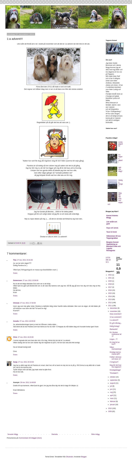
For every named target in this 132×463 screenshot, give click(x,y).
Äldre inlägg (95, 434)
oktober (113, 377)
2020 (110, 281)
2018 (110, 284)
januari (112, 405)
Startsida (54, 434)
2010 (110, 408)
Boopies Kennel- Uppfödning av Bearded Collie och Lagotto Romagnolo (113, 246)
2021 (110, 278)
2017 (110, 287)
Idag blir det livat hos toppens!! (115, 366)
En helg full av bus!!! (115, 343)
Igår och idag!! (120, 169)
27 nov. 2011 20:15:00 (26, 362)
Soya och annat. (112, 228)
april (111, 395)
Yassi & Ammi (111, 232)
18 (109, 260)
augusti (113, 383)
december (114, 308)
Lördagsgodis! (120, 144)
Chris (15, 337)
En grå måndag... (116, 323)
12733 (108, 258)
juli (111, 386)
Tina (14, 260)
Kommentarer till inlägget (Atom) (30, 438)
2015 (110, 293)
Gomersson (17, 280)
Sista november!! (115, 314)
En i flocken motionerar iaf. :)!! (116, 334)
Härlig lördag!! (115, 326)
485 (107, 260)
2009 (110, 411)
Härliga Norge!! (120, 183)
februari (113, 401)
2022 (110, 275)
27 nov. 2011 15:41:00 (25, 260)
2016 (110, 290)
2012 (110, 302)
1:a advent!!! (114, 320)
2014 (110, 296)
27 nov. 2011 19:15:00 (26, 337)
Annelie (16, 321)
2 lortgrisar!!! (114, 362)
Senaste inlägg (12, 434)
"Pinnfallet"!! (114, 373)
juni (111, 389)
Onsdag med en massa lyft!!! (115, 353)
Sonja (15, 362)
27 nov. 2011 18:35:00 (27, 321)
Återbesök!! (114, 329)
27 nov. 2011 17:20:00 (28, 303)
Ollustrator (69, 457)
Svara (15, 273)
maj (111, 392)
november (114, 311)
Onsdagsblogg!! (115, 370)
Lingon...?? (113, 339)
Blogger (83, 457)
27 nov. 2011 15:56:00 (30, 280)
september (114, 380)
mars (112, 398)
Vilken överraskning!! (115, 348)
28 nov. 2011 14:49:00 (28, 382)
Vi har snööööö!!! (116, 317)
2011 (110, 305)
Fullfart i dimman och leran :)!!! (115, 358)
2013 (110, 299)
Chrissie (16, 303)
